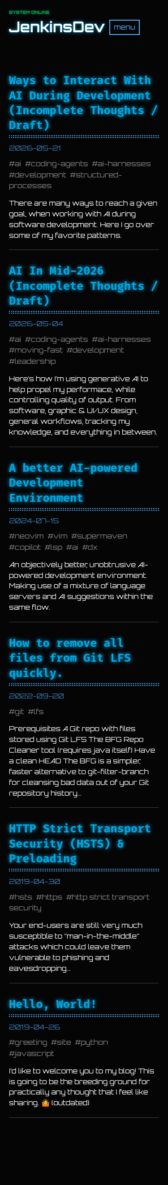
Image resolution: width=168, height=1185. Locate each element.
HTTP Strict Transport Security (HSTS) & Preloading (80, 843)
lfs (38, 711)
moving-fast (39, 349)
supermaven (102, 535)
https (52, 896)
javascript (34, 1053)
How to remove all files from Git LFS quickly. (70, 658)
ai (18, 163)
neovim (29, 535)
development (40, 174)
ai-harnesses (124, 163)
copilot (28, 547)
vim (60, 535)
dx (93, 547)
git (19, 711)
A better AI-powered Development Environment (73, 483)
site (64, 1042)
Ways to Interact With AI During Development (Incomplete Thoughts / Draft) (83, 103)
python (94, 1042)
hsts (23, 896)
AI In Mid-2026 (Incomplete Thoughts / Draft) (83, 285)
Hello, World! (53, 1004)
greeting (31, 1042)
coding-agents (59, 163)
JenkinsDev (57, 27)
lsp (56, 547)
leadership (35, 361)
